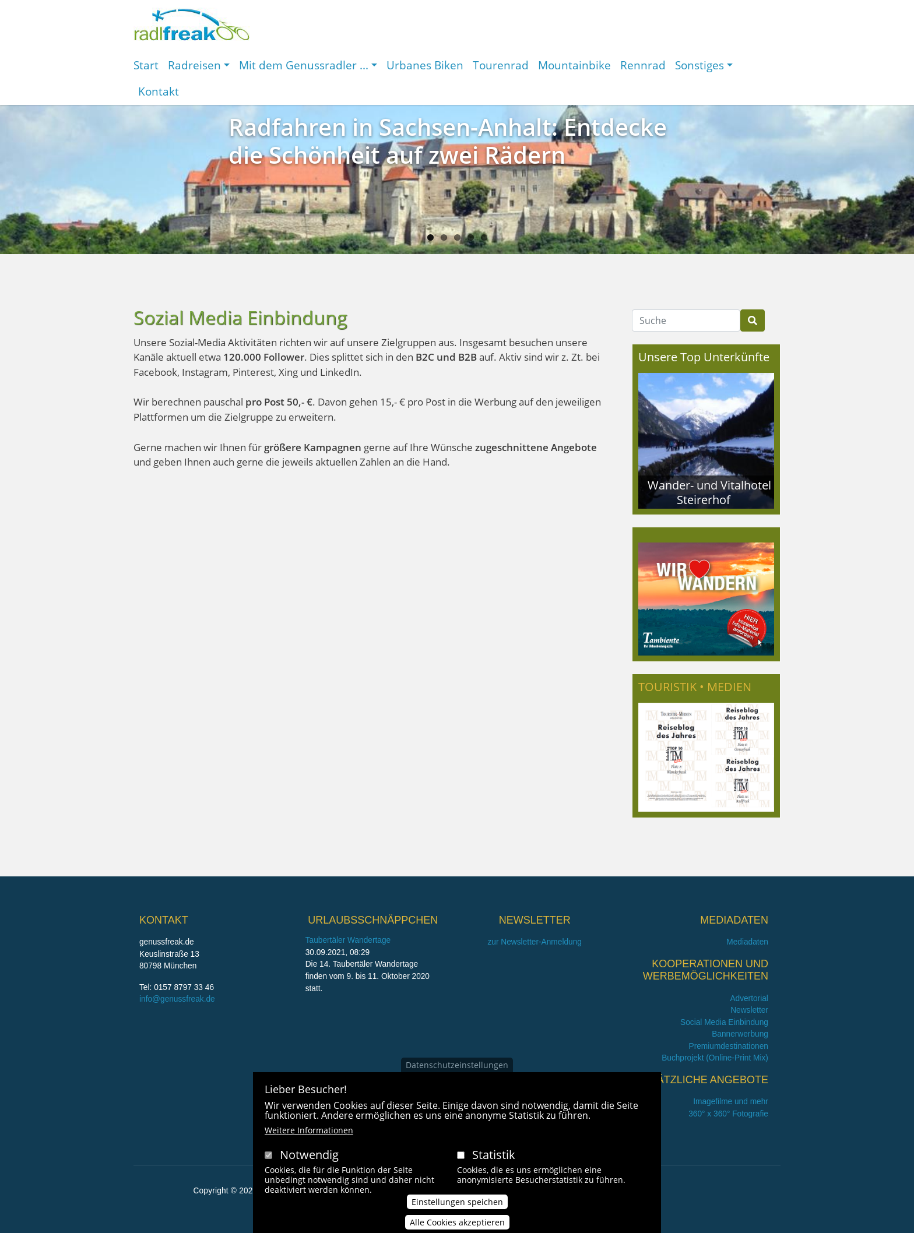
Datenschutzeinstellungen (457, 1077)
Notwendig (309, 1167)
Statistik (493, 1167)
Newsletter (749, 1010)
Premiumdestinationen (728, 1046)
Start (146, 65)
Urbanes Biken (424, 65)
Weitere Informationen (309, 1142)
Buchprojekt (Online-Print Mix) (715, 1058)
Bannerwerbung (740, 1034)
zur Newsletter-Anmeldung (534, 942)
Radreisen (194, 65)
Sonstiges (699, 65)
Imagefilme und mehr (730, 1101)
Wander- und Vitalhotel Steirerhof (709, 492)
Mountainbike (574, 65)
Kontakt (158, 91)
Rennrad (643, 65)
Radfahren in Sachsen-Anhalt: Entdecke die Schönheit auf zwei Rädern (447, 141)
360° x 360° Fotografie (728, 1113)
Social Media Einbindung (724, 1022)
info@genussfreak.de (177, 999)
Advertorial (749, 998)
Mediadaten (747, 942)
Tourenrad (501, 65)
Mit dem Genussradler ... (303, 65)
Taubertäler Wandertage (348, 940)
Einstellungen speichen (457, 1214)
